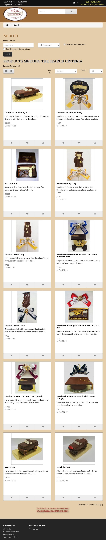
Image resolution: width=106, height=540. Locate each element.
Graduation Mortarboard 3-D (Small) (24, 396)
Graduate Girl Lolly (14, 254)
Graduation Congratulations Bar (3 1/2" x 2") (78, 326)
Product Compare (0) (11, 66)
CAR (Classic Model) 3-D (17, 112)
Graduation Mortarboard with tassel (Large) (76, 397)
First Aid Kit (11, 183)
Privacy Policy (8, 534)
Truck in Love (63, 467)
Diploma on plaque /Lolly (69, 112)
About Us (7, 529)
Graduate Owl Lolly (15, 325)
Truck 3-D (10, 467)
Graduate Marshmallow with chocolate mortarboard (77, 255)
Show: (83, 70)
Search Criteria (9, 41)
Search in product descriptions (16, 49)
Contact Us (33, 529)
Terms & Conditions (11, 537)
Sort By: (49, 71)
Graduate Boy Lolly (66, 183)
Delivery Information (11, 532)
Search (16, 25)
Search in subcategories (74, 44)
